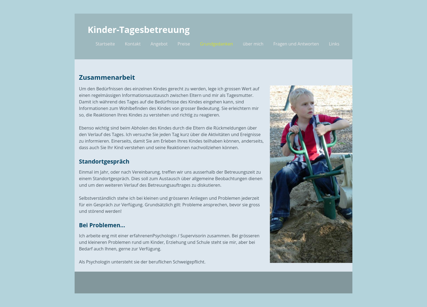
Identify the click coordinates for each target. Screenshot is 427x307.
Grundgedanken (216, 44)
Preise (184, 44)
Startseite (105, 44)
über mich (253, 44)
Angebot (159, 44)
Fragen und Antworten (296, 44)
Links (334, 44)
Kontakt (133, 44)
